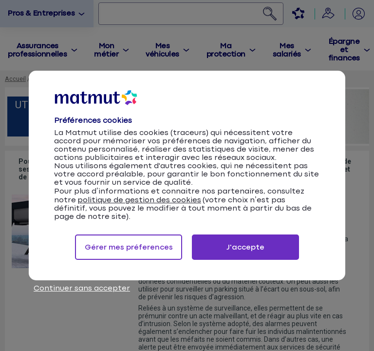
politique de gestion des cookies (139, 200)
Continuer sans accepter (82, 288)
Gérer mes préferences (129, 247)
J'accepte (245, 247)
